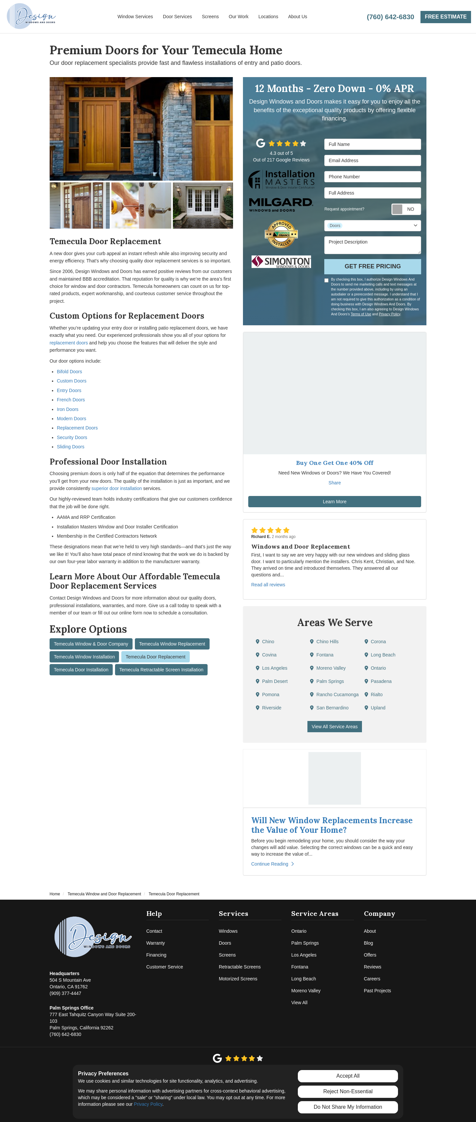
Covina (266, 654)
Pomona (267, 694)
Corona (375, 641)
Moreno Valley (327, 668)
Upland (375, 707)
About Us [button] (297, 16)
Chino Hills (324, 641)
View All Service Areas (335, 726)
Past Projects (377, 990)
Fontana (321, 654)
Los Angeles (271, 668)
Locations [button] (268, 16)
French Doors (71, 399)
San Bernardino (329, 707)
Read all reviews (268, 584)
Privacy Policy (389, 314)
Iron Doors (67, 409)
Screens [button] (210, 16)
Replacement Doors (77, 427)
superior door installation (117, 488)
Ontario (375, 668)
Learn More (335, 501)
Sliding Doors (70, 446)
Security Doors (72, 437)
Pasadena (378, 681)
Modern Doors (71, 418)
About (370, 931)
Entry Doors (69, 390)
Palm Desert (272, 681)
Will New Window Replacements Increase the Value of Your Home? (332, 825)
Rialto (374, 694)
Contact (154, 931)
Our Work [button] (239, 16)
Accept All (348, 1076)
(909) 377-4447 (70, 983)
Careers (372, 978)
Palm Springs (327, 681)
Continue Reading (272, 864)
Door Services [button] (177, 16)
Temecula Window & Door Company (91, 644)
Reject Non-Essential (348, 1091)
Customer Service (164, 966)
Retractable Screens (240, 966)
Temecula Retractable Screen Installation (161, 669)
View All (299, 1002)
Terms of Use (361, 314)
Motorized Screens (238, 978)
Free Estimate (446, 17)
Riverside (268, 707)
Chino (265, 641)
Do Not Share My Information (348, 1107)
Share (335, 482)
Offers (370, 955)
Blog (368, 943)
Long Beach (380, 654)
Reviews (372, 966)
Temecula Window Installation (84, 656)
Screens (227, 955)
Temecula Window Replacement (172, 644)
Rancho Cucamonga (334, 694)
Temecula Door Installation (81, 669)
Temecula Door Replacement (155, 656)
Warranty (155, 943)
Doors (225, 943)
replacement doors (69, 342)
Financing (156, 955)
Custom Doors (71, 380)
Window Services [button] (135, 16)
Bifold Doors (69, 371)
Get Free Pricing (373, 266)
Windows (228, 931)
